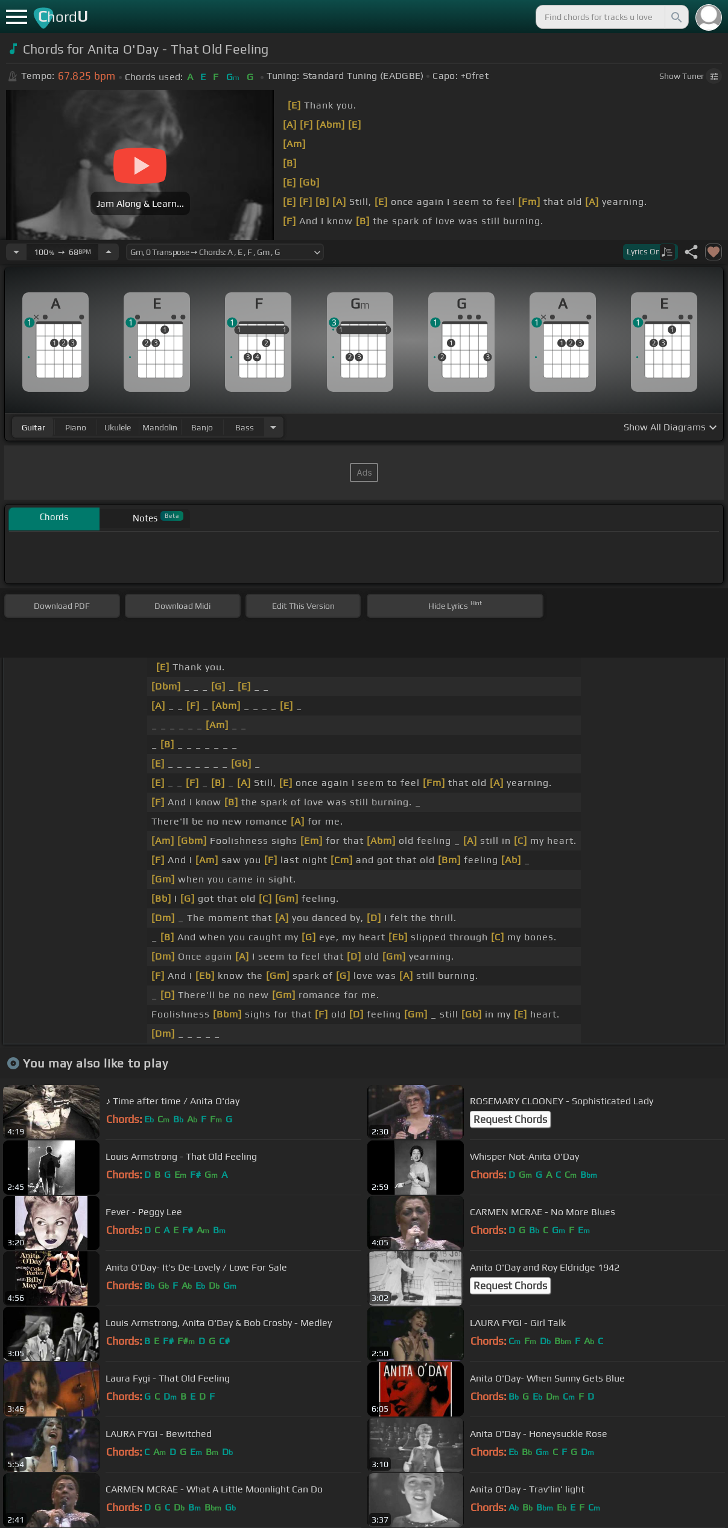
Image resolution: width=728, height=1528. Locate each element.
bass (244, 427)
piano (75, 427)
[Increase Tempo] (108, 252)
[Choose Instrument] (273, 427)
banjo (202, 427)
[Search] (675, 17)
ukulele (117, 427)
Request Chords (510, 1119)
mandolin (159, 427)
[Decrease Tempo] (16, 252)
